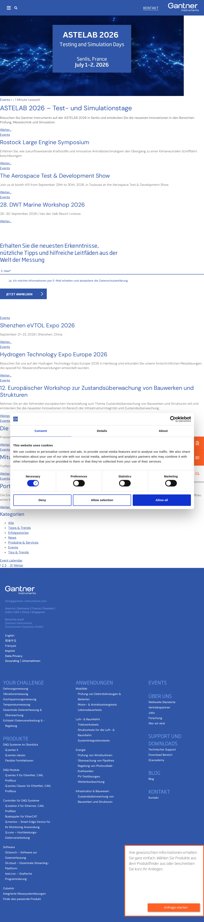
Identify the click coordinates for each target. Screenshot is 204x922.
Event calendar (11, 560)
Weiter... (5, 130)
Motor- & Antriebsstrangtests (97, 704)
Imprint (10, 651)
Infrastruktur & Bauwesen (92, 791)
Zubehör (8, 888)
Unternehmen (31, 661)
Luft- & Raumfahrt (88, 719)
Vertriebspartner (159, 707)
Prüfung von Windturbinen (95, 755)
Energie (81, 750)
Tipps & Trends (19, 528)
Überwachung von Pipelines (96, 760)
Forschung (155, 718)
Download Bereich (160, 755)
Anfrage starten (175, 907)
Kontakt (151, 7)
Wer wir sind (156, 723)
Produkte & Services (23, 542)
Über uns (160, 695)
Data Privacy (13, 656)
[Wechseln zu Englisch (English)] (9, 635)
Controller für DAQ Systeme (21, 800)
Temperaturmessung (16, 704)
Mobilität (81, 688)
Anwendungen (94, 682)
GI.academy (156, 760)
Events (5, 100)
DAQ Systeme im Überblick (20, 744)
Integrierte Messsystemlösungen (24, 893)
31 (11, 565)
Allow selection (102, 500)
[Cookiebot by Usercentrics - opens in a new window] (173, 419)
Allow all (162, 500)
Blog (154, 772)
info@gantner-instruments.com (26, 601)
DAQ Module (11, 770)
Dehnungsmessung (15, 688)
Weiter (18, 565)
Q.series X (11, 750)
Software (9, 847)
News (12, 537)
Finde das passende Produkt (22, 899)
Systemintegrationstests (94, 740)
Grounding (12, 661)
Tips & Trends (18, 552)
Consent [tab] (41, 431)
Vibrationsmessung (15, 694)
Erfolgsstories (18, 533)
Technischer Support (162, 749)
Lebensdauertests (90, 710)
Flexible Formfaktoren (19, 760)
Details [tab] (102, 431)
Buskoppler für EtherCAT (21, 816)
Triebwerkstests (88, 724)
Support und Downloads (164, 739)
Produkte (15, 738)
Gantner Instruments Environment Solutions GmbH (24, 625)
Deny (42, 500)
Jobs (151, 713)
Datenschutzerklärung (113, 280)
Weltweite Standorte (161, 702)
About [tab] (163, 431)
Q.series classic (15, 755)
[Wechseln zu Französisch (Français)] (10, 646)
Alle (11, 523)
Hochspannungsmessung (19, 699)
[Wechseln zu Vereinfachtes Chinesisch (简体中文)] (11, 640)
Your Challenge (23, 682)
